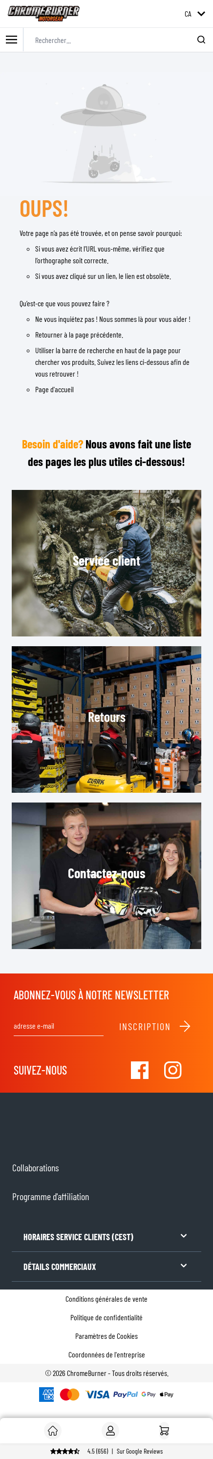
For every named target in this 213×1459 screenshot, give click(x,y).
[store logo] (44, 13)
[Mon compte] (110, 1430)
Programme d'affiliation (50, 1196)
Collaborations (35, 1167)
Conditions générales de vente (106, 1298)
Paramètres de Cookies (106, 1335)
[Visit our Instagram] (173, 1070)
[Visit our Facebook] (140, 1070)
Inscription (155, 1026)
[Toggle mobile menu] (11, 40)
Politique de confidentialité (106, 1317)
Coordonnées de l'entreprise (106, 1354)
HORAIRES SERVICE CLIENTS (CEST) (106, 1236)
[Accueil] (164, 1430)
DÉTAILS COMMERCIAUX (106, 1266)
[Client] (53, 1430)
